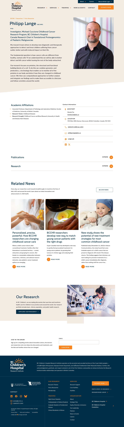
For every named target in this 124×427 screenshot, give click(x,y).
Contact (72, 420)
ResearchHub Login (104, 1)
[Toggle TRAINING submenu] (70, 8)
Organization (75, 396)
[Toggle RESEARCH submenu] (46, 8)
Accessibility (35, 412)
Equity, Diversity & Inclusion (78, 405)
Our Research (53, 381)
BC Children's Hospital (98, 401)
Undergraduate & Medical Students (58, 402)
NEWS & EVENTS (79, 8)
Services (73, 381)
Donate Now (99, 383)
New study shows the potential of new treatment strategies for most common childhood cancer (95, 237)
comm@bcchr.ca (18, 401)
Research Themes (53, 384)
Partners (72, 411)
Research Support (75, 384)
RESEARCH (41, 8)
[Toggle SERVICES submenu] (58, 8)
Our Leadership (74, 408)
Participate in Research (100, 389)
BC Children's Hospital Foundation (98, 406)
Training (51, 396)
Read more (21, 266)
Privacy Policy (14, 412)
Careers (91, 1)
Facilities (72, 390)
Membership (51, 390)
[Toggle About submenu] (85, 1)
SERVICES (53, 8)
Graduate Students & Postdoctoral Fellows (58, 406)
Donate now (106, 7)
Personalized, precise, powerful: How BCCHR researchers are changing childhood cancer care (25, 237)
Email (61, 338)
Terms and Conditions (25, 412)
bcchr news (104, 190)
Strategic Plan (74, 402)
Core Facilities (74, 387)
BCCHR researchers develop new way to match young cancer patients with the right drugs (61, 237)
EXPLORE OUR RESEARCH (28, 312)
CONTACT (91, 8)
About (82, 1)
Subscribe (65, 347)
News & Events (74, 414)
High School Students (54, 399)
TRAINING (65, 8)
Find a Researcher (53, 387)
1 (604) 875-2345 (18, 403)
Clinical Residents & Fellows (56, 410)
